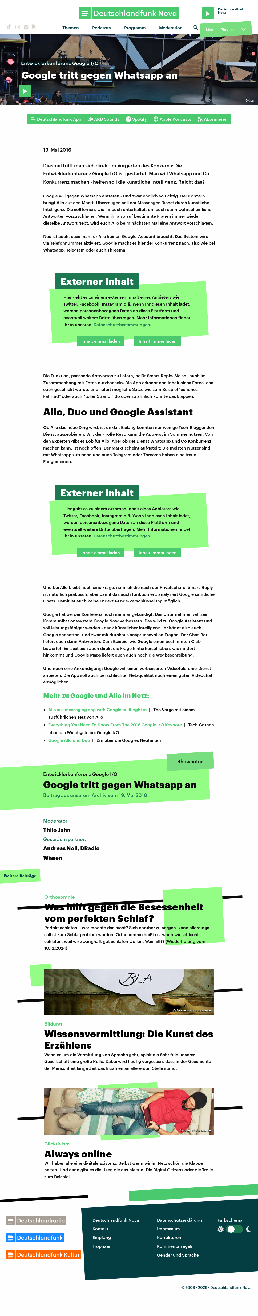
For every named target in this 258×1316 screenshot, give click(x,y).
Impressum (168, 1228)
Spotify (136, 119)
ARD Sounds (103, 119)
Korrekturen (169, 1237)
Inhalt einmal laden (100, 340)
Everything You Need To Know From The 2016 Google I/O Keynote (115, 724)
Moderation (171, 27)
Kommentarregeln (175, 1246)
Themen (70, 27)
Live (209, 29)
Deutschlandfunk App (56, 119)
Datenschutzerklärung (179, 1219)
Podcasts (101, 27)
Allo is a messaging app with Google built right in (97, 709)
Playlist (227, 29)
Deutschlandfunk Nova (115, 1219)
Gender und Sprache (178, 1254)
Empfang (101, 1237)
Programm (135, 27)
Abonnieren (212, 119)
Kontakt (100, 1228)
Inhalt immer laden (158, 340)
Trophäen (102, 1246)
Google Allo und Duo (69, 740)
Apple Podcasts (172, 119)
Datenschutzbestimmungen (122, 324)
